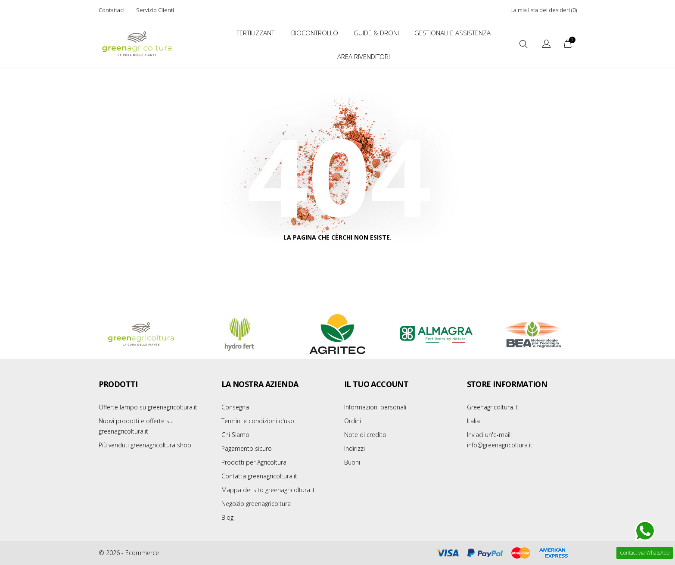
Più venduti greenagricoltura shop (145, 445)
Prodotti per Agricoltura (253, 462)
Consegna (235, 407)
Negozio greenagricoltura (256, 503)
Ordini (352, 421)
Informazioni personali (375, 407)
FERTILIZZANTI (256, 32)
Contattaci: (112, 10)
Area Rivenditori (363, 56)
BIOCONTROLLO (314, 32)
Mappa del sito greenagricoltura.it (268, 490)
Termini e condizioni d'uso (257, 421)
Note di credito (365, 435)
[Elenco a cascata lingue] (546, 45)
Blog (227, 517)
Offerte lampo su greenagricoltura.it (148, 407)
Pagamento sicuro (246, 448)
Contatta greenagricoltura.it (259, 476)
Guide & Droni (376, 32)
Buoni (352, 462)
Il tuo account (376, 384)
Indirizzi (354, 448)
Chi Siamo (235, 435)
